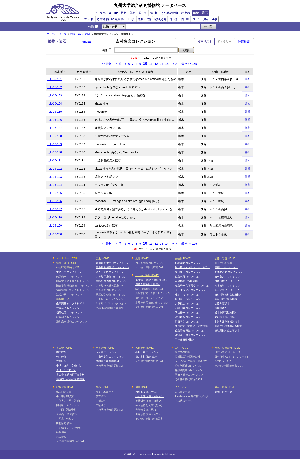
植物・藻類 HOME (66, 263)
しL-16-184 (54, 103)
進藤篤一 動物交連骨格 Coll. (151, 279)
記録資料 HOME (65, 387)
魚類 (154, 13)
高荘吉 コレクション (226, 267)
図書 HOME (142, 387)
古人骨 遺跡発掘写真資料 (70, 374)
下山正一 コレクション (188, 312)
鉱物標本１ (221, 308)
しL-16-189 (54, 144)
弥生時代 (61, 356)
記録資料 (160, 19)
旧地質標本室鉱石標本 (227, 330)
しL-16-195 (54, 193)
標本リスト (205, 41)
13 (161, 64)
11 (151, 64)
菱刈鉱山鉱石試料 (225, 317)
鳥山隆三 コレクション (188, 272)
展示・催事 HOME (225, 387)
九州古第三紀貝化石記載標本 (191, 326)
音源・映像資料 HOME (227, 347)
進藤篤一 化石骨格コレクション (193, 285)
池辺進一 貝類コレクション (190, 335)
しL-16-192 (54, 168)
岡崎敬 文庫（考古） (147, 391)
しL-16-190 (54, 152)
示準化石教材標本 (185, 339)
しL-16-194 (54, 185)
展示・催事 (210, 19)
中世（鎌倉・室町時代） (70, 365)
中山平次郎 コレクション (110, 356)
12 (156, 64)
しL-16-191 (54, 160)
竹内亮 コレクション (67, 308)
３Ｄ (197, 19)
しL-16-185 (54, 111)
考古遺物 (102, 19)
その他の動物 (169, 13)
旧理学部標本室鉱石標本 (228, 326)
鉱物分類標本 (222, 303)
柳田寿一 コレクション (188, 299)
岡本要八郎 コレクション (229, 272)
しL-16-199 (54, 225)
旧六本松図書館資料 (146, 356)
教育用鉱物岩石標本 (226, 299)
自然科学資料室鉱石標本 (228, 294)
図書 (185, 19)
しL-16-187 (54, 128)
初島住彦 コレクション (69, 312)
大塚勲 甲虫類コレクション (111, 276)
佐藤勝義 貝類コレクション (190, 330)
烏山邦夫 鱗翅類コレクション (112, 267)
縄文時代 (61, 352)
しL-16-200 (54, 234)
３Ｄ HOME (181, 387)
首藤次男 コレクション (188, 276)
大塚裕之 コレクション (188, 303)
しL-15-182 (54, 87)
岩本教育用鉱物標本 (226, 312)
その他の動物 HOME (147, 275)
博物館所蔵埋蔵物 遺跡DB (70, 379)
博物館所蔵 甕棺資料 (107, 361)
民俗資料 (117, 19)
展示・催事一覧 (223, 391)
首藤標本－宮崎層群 (186, 281)
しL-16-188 (54, 136)
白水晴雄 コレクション (227, 281)
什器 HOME (102, 387)
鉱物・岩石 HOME (80, 34)
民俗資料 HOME (144, 347)
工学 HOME (181, 347)
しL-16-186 (54, 119)
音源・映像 (145, 19)
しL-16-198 (54, 217)
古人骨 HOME (64, 347)
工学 (131, 19)
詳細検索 (244, 41)
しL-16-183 (54, 95)
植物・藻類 (128, 13)
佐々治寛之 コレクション (110, 272)
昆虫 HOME (102, 258)
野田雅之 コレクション (188, 321)
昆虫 (143, 13)
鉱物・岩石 (200, 13)
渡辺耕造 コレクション (188, 317)
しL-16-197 (54, 209)
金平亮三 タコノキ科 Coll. (70, 303)
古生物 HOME (183, 258)
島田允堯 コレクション (227, 290)
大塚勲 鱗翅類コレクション (111, 281)
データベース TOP (106, 13)
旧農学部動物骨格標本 (147, 284)
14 (167, 64)
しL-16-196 (54, 201)
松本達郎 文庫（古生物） (149, 396)
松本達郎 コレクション (188, 263)
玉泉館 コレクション (107, 352)
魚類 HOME (142, 258)
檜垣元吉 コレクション (148, 352)
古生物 (186, 13)
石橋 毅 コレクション (188, 308)
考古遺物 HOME (105, 347)
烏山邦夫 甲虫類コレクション (112, 263)
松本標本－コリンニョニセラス (192, 267)
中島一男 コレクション (69, 272)
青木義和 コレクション (227, 285)
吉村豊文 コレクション (227, 276)
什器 (174, 19)
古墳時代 (61, 361)
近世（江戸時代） (66, 370)
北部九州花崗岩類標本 (227, 321)
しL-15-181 (54, 79)
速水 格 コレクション (188, 294)
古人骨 (89, 19)
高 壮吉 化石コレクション (190, 290)
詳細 (248, 79)
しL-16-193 (54, 176)
